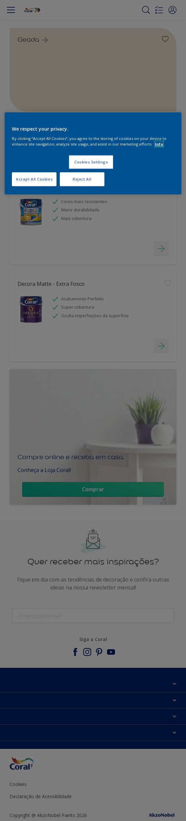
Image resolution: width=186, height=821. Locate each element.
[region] (93, 153)
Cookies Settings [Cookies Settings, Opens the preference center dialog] (91, 161)
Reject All (82, 179)
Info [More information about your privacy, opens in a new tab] (159, 144)
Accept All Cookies (34, 179)
